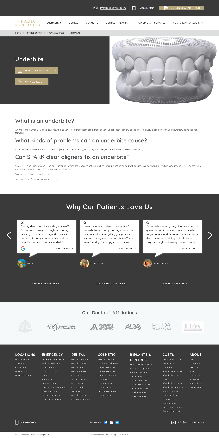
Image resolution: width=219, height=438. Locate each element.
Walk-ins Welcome (51, 363)
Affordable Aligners (172, 383)
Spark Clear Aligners (108, 363)
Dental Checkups (79, 359)
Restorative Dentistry (108, 391)
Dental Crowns (78, 363)
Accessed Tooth (49, 383)
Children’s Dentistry (81, 399)
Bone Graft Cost (171, 391)
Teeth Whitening (106, 359)
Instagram (111, 422)
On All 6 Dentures (106, 367)
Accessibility (195, 379)
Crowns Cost (169, 399)
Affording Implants (139, 373)
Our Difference (195, 361)
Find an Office (22, 359)
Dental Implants (105, 395)
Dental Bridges (78, 371)
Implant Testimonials (140, 385)
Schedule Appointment (21, 365)
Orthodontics (34, 33)
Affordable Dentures (173, 387)
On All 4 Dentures (106, 371)
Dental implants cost (140, 377)
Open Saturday (49, 367)
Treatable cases (55, 33)
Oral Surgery (77, 383)
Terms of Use (196, 383)
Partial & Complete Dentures (107, 377)
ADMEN (125, 435)
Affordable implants (172, 371)
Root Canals (77, 375)
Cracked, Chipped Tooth (54, 387)
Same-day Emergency (53, 359)
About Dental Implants (141, 365)
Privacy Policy (196, 387)
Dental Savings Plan (172, 359)
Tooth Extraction (79, 379)
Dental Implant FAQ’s (140, 389)
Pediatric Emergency (52, 395)
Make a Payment (23, 375)
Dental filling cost (171, 411)
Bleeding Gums (49, 391)
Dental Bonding (105, 387)
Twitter (117, 422)
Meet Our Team (194, 369)
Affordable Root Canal (171, 377)
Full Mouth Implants (139, 369)
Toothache (47, 379)
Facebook (105, 422)
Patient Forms (22, 371)
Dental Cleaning (79, 395)
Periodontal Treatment (77, 389)
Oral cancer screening (53, 399)
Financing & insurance (168, 365)
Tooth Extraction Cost (173, 407)
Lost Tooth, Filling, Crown (51, 373)
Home (18, 33)
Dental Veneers (105, 383)
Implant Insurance (138, 381)
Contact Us (195, 375)
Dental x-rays (77, 367)
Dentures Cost (170, 403)
